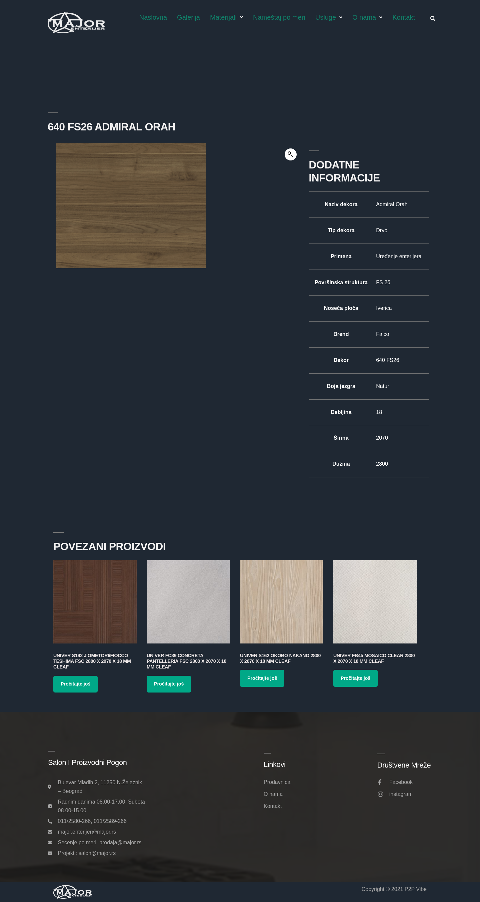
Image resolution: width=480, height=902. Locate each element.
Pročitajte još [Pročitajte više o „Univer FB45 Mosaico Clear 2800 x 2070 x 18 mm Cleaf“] (355, 678)
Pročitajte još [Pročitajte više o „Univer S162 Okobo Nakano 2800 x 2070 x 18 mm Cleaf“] (262, 678)
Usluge (328, 17)
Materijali (226, 17)
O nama (367, 17)
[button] (291, 154)
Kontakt (403, 17)
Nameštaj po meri (279, 17)
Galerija (188, 17)
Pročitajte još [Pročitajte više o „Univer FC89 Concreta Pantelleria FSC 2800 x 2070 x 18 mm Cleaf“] (169, 684)
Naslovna (153, 17)
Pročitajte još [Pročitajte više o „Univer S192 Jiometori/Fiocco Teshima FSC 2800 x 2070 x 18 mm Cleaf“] (75, 684)
